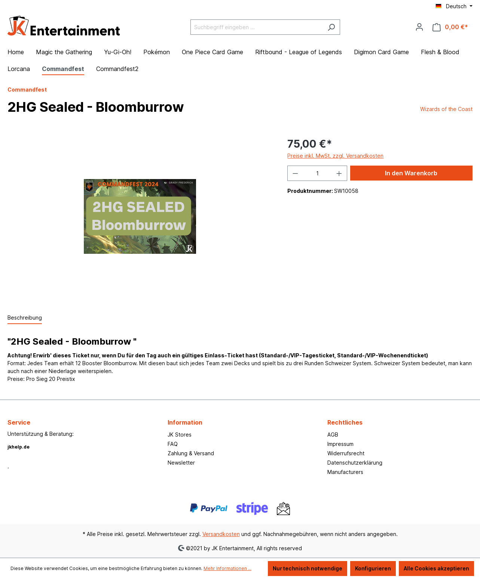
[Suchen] (331, 27)
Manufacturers (345, 472)
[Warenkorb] (450, 27)
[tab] (24, 318)
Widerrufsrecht (345, 453)
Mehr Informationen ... (227, 568)
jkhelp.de (18, 447)
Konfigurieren (373, 568)
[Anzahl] (317, 173)
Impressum (340, 444)
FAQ (173, 444)
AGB (332, 434)
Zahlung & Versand (191, 453)
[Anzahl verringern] (295, 173)
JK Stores (180, 434)
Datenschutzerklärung (354, 462)
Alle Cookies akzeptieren (436, 568)
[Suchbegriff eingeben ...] (256, 27)
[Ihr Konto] (419, 27)
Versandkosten (221, 534)
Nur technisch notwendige (307, 568)
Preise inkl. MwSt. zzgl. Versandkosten (335, 156)
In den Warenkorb (411, 173)
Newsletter (181, 462)
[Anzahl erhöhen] (339, 173)
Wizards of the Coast (446, 109)
